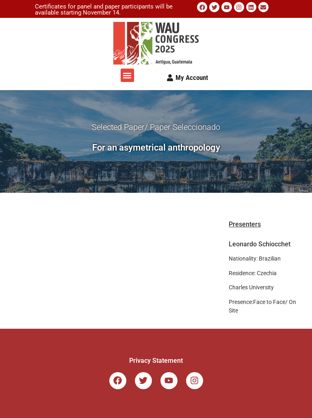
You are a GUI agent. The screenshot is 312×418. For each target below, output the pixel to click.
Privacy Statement (156, 360)
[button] (127, 75)
